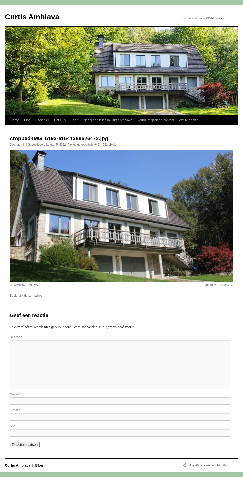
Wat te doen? (188, 120)
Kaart (74, 120)
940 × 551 (101, 144)
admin (21, 144)
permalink (34, 295)
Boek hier (42, 120)
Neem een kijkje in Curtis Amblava (107, 120)
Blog (27, 120)
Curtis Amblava (32, 17)
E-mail (15, 410)
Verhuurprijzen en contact (155, 120)
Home (14, 120)
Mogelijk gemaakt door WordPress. (209, 465)
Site (12, 426)
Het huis (60, 120)
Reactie (16, 337)
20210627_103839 (217, 285)
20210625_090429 (26, 285)
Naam (15, 394)
